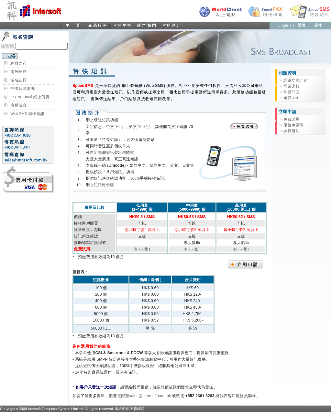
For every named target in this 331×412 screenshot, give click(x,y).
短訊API (290, 98)
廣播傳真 (18, 105)
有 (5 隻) (142, 249)
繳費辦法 (291, 131)
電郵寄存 (18, 71)
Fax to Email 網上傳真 (30, 97)
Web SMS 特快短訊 (27, 113)
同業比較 (291, 86)
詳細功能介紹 (295, 80)
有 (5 (189, 249)
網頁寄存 (18, 63)
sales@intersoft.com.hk (150, 396)
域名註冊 (18, 80)
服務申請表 (293, 125)
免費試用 (291, 119)
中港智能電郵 (22, 88)
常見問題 (291, 92)
